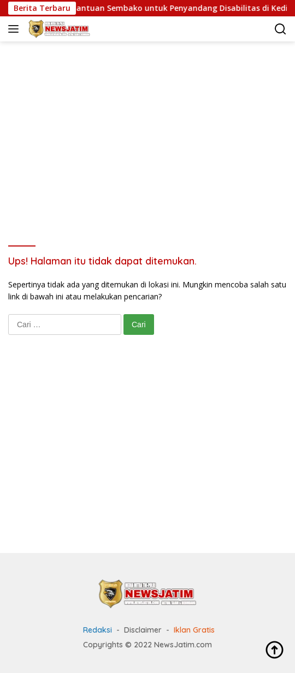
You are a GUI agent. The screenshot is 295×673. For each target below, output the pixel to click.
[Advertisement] (151, 128)
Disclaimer (143, 630)
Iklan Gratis (194, 630)
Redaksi (97, 630)
